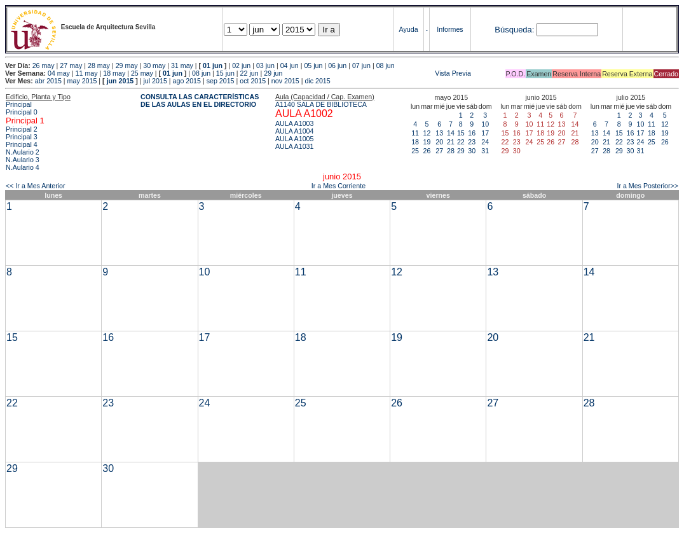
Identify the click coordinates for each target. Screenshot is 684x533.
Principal (19, 104)
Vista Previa (377, 73)
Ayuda (408, 29)
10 (485, 124)
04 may (59, 73)
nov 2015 (285, 81)
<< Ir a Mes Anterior (35, 186)
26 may (43, 65)
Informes (450, 29)
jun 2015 (120, 81)
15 (461, 133)
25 (415, 151)
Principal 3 (22, 137)
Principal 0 (22, 112)
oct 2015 (253, 81)
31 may (182, 65)
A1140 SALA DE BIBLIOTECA (321, 104)
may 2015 (82, 81)
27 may (71, 65)
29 (461, 151)
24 (485, 142)
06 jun (337, 65)
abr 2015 (48, 81)
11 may (87, 73)
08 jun (385, 65)
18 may (114, 73)
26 (426, 151)
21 (451, 142)
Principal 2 (22, 129)
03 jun (265, 65)
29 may (127, 65)
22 (461, 142)
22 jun (249, 73)
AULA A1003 (294, 123)
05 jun (313, 65)
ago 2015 (187, 81)
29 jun (273, 73)
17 (485, 133)
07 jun (361, 65)
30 (471, 151)
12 (426, 133)
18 (415, 142)
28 (451, 151)
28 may (99, 65)
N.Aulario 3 (22, 159)
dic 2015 (317, 81)
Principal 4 (22, 144)
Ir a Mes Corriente (338, 186)
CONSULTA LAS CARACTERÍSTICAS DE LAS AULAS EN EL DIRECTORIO (199, 100)
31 (485, 151)
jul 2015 (155, 81)
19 (426, 142)
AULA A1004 (294, 131)
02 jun (241, 65)
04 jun (289, 65)
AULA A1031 (294, 146)
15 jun (225, 73)
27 (439, 151)
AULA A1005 (294, 138)
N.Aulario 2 (22, 152)
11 (415, 133)
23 (471, 142)
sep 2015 (221, 81)
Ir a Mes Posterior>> (647, 186)
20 (439, 142)
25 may (142, 73)
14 (451, 133)
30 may (154, 65)
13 (439, 133)
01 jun (212, 65)
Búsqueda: (514, 29)
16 (471, 133)
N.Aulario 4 (22, 167)
